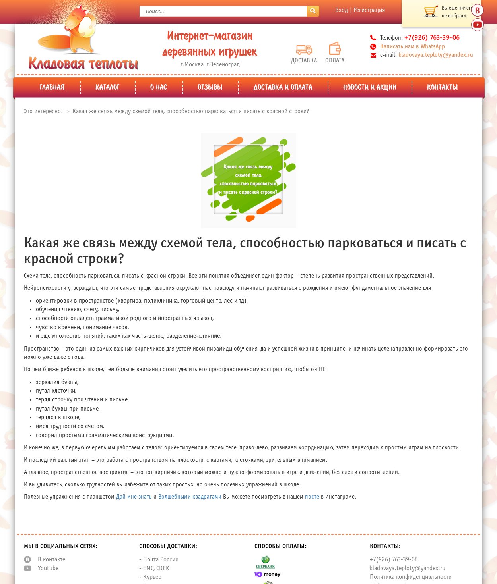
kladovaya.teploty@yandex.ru (435, 55)
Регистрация (369, 10)
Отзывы (210, 88)
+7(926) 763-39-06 (394, 560)
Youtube (48, 568)
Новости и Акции (369, 88)
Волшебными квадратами (189, 497)
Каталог (107, 88)
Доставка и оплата (283, 88)
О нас (158, 88)
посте (312, 497)
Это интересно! (43, 111)
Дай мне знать (134, 497)
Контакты (442, 88)
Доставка (304, 54)
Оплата (334, 53)
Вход (341, 10)
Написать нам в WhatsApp (412, 47)
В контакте (51, 560)
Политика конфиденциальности (411, 577)
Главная (52, 88)
